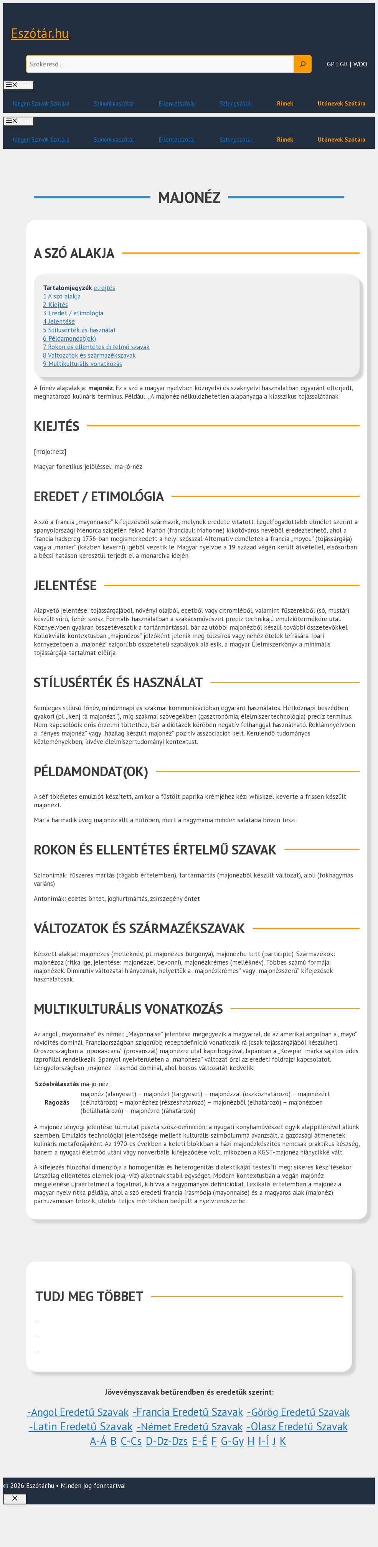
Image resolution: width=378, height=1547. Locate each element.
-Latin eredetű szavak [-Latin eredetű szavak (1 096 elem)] (81, 1426)
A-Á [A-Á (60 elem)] (98, 1441)
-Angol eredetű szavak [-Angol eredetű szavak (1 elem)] (78, 1412)
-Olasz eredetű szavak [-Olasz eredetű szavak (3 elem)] (297, 1426)
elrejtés (104, 288)
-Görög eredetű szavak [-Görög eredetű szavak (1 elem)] (298, 1412)
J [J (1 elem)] (274, 1441)
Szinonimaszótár (114, 103)
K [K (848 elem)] (283, 1440)
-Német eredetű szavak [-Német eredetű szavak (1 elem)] (190, 1426)
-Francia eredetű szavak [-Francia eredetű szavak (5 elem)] (187, 1412)
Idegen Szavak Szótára (41, 103)
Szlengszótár (236, 103)
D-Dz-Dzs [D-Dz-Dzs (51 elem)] (167, 1441)
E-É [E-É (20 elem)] (200, 1441)
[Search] (303, 64)
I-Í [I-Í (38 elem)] (263, 1441)
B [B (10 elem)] (114, 1441)
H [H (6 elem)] (251, 1441)
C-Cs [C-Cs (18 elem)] (131, 1441)
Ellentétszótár (177, 103)
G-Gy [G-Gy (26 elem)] (232, 1441)
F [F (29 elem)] (214, 1441)
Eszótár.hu (40, 33)
